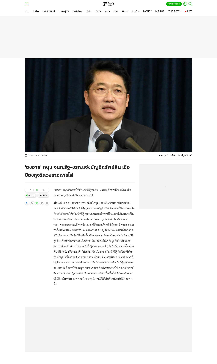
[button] (27, 203)
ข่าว (161, 155)
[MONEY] (147, 11)
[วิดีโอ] (36, 11)
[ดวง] (107, 11)
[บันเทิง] (98, 11)
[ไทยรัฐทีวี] (64, 11)
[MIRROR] (159, 11)
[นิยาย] (125, 11)
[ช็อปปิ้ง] (135, 11)
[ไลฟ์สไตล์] (77, 11)
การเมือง (171, 155)
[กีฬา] (88, 11)
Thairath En (174, 4)
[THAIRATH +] (175, 11)
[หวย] (116, 11)
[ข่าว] (27, 11)
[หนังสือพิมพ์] (49, 11)
